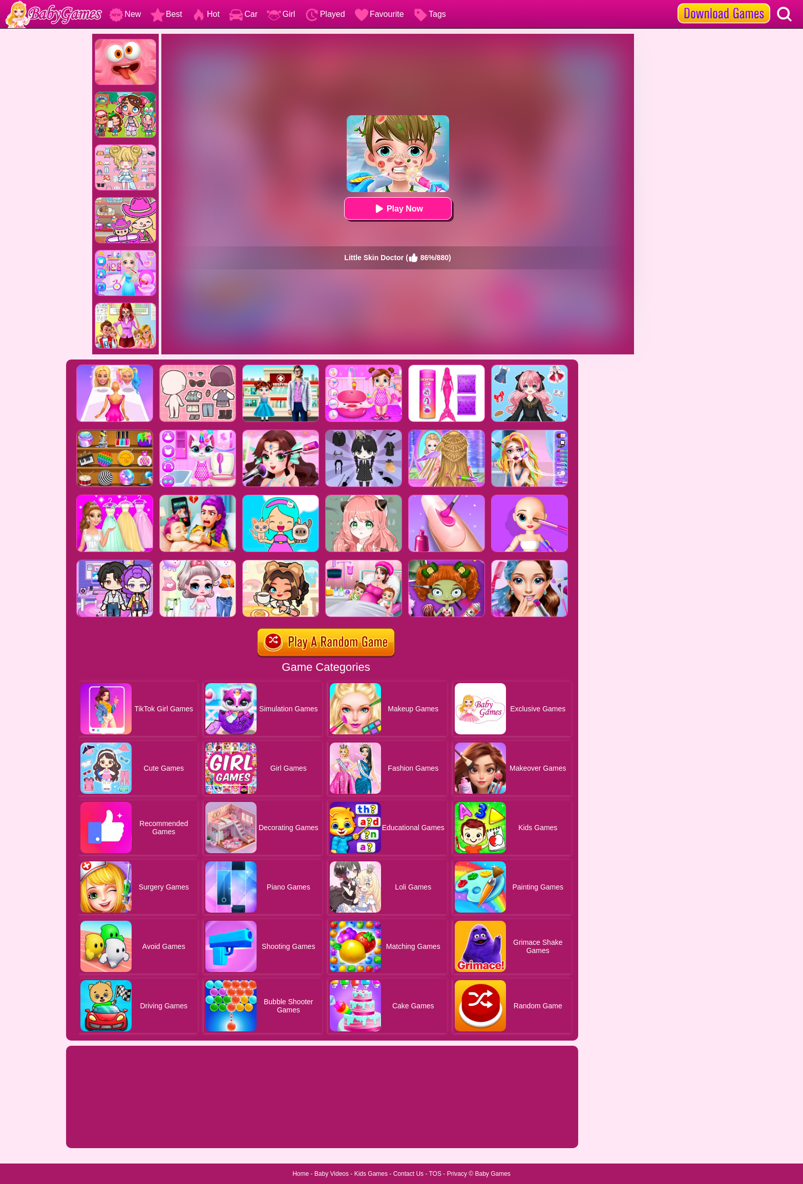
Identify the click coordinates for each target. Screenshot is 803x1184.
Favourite (379, 14)
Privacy (457, 1173)
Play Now (397, 208)
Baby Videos (331, 1173)
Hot (206, 14)
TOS (435, 1173)
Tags (429, 14)
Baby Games (492, 1173)
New (125, 14)
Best (166, 14)
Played (325, 14)
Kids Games (371, 1173)
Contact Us (408, 1173)
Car (243, 14)
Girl (281, 14)
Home (300, 1173)
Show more (100, 1129)
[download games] (724, 3)
